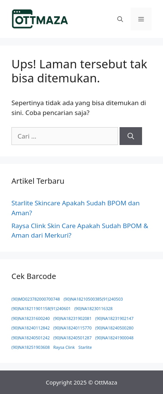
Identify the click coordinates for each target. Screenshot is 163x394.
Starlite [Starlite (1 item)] (85, 347)
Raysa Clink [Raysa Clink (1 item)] (64, 347)
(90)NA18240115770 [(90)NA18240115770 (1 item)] (72, 328)
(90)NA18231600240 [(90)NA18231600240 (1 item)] (30, 318)
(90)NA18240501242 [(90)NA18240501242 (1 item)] (30, 337)
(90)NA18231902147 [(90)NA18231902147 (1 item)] (114, 318)
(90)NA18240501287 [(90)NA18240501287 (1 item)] (72, 337)
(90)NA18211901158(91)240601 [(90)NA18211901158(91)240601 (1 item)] (41, 308)
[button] (120, 19)
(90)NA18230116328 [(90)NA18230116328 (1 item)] (93, 308)
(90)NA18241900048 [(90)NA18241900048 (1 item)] (114, 337)
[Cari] (131, 136)
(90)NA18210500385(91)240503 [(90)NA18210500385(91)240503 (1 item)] (93, 299)
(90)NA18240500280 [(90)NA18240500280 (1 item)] (114, 328)
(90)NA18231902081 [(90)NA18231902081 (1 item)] (72, 318)
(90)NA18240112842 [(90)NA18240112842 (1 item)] (30, 328)
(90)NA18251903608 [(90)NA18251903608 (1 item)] (30, 347)
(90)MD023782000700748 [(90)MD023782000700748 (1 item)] (35, 299)
